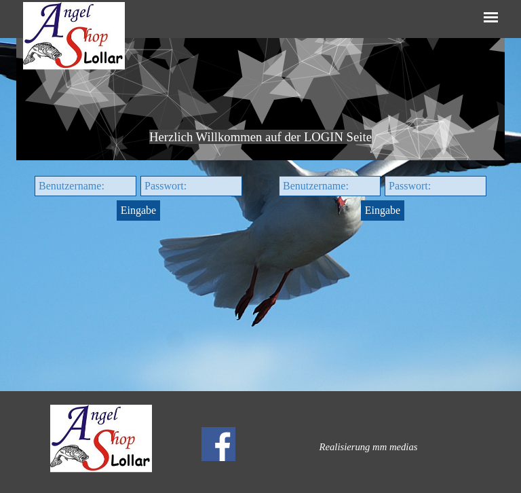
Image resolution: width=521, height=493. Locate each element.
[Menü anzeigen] (490, 17)
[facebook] (218, 444)
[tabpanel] (260, 99)
